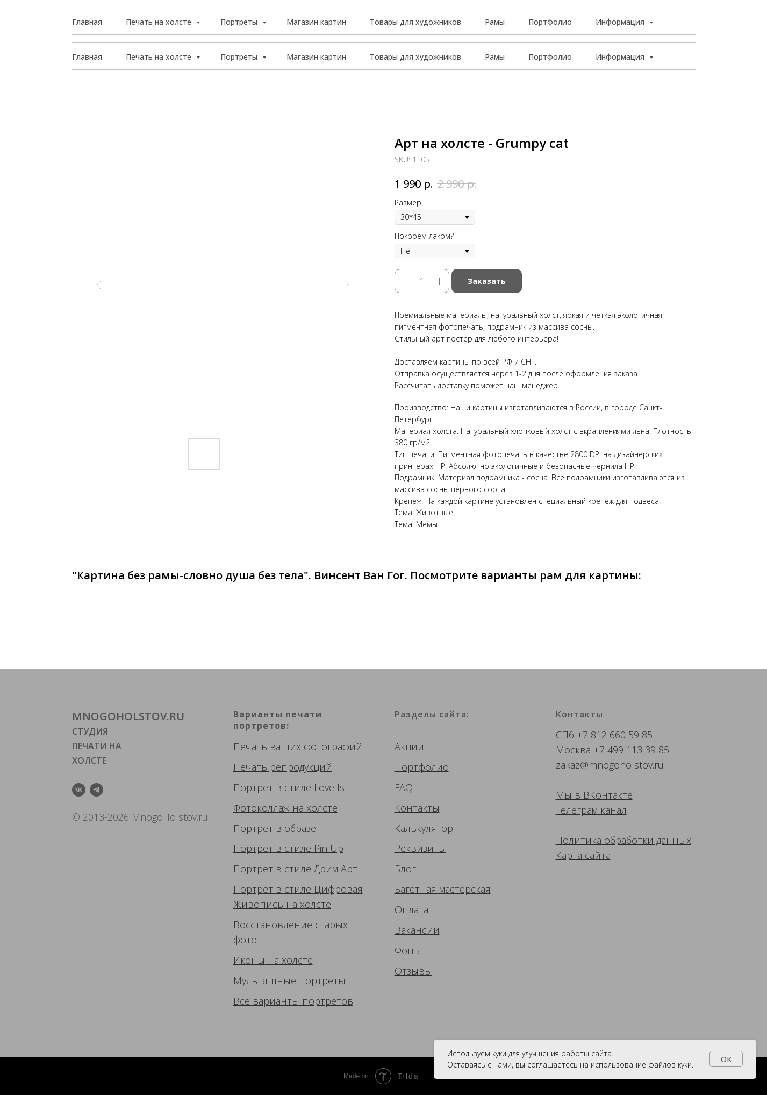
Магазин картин (316, 57)
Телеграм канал (591, 810)
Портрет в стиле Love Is (289, 787)
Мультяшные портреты (289, 980)
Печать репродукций (282, 766)
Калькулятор (424, 828)
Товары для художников (415, 57)
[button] (647, 21)
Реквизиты (420, 848)
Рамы (495, 57)
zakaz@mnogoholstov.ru (610, 764)
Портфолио (550, 57)
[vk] (78, 790)
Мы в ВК (576, 794)
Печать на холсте (159, 57)
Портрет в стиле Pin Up (288, 848)
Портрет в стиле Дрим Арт (295, 868)
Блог (405, 868)
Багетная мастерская (443, 889)
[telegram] (96, 790)
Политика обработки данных (623, 840)
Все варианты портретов (293, 1000)
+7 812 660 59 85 (615, 734)
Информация (621, 57)
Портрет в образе (274, 828)
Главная (87, 57)
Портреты (240, 57)
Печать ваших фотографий (297, 746)
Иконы (249, 960)
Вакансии (417, 929)
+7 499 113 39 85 (631, 749)
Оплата (411, 909)
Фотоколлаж (261, 807)
